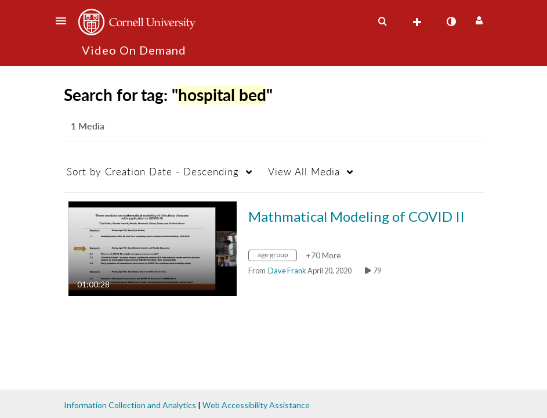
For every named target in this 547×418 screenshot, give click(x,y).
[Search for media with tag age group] (277, 256)
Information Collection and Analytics (130, 405)
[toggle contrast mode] (451, 21)
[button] (64, 21)
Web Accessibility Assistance (256, 405)
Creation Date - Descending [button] (153, 171)
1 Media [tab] (87, 125)
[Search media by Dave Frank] (287, 270)
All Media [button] (304, 171)
